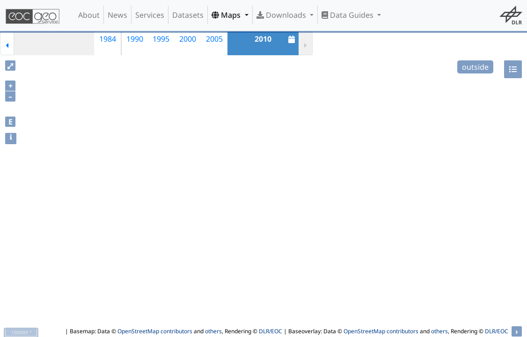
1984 (107, 39)
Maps (227, 15)
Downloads (282, 15)
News (117, 15)
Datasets (188, 15)
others (213, 331)
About (89, 15)
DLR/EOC (270, 331)
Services (149, 15)
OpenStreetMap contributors (154, 331)
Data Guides (348, 15)
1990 (134, 39)
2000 (187, 39)
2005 (214, 39)
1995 (161, 39)
